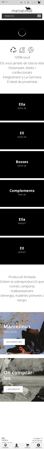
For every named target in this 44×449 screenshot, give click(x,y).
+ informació (13, 389)
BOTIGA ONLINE (7, 443)
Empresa (5, 440)
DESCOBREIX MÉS (14, 342)
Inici (3, 438)
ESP (6, 2)
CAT (3, 2)
